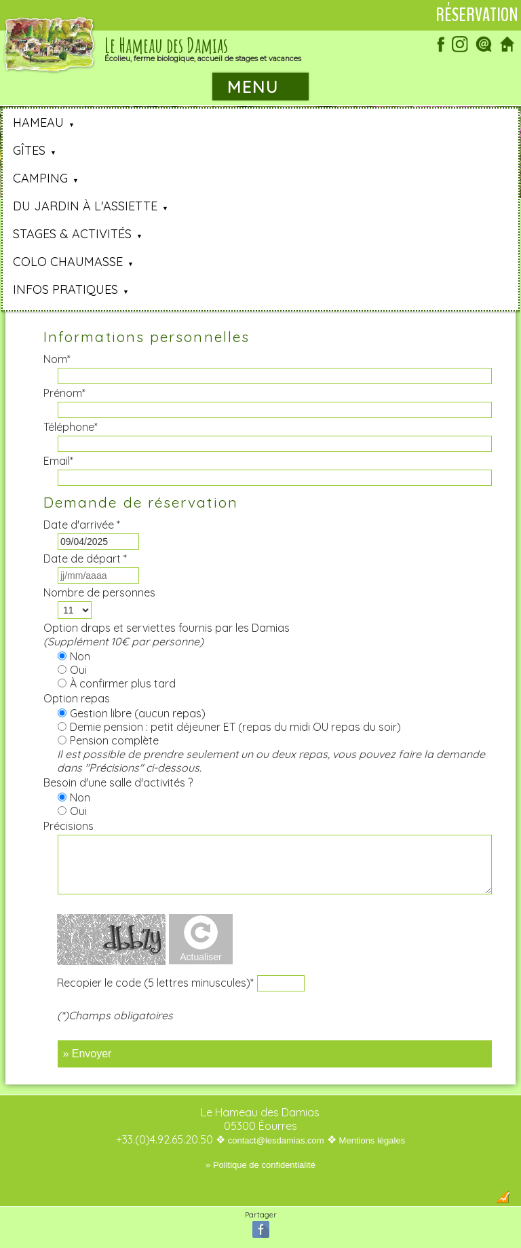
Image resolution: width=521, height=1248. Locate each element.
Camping (40, 178)
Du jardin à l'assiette (85, 206)
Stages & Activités (72, 234)
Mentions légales (372, 1140)
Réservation (477, 15)
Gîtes (29, 150)
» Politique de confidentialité (260, 1165)
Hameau (38, 122)
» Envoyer (86, 1053)
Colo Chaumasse (68, 261)
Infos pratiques (65, 289)
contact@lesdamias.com (276, 1140)
